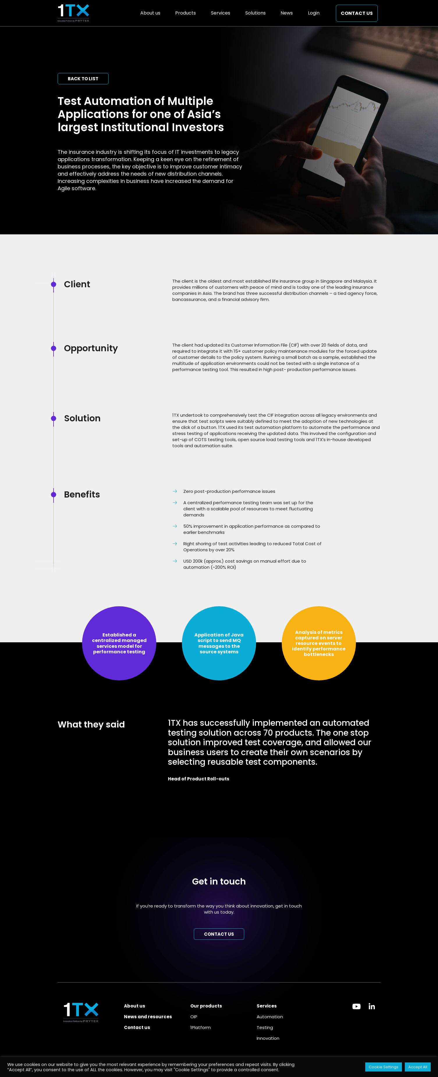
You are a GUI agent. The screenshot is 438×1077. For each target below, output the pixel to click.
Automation (270, 1017)
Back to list (83, 79)
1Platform (200, 1027)
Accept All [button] (417, 1067)
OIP (193, 1017)
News (287, 13)
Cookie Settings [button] (383, 1067)
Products (185, 13)
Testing (265, 1027)
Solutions (255, 13)
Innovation (268, 1038)
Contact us (357, 13)
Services (220, 13)
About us (150, 13)
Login (314, 13)
